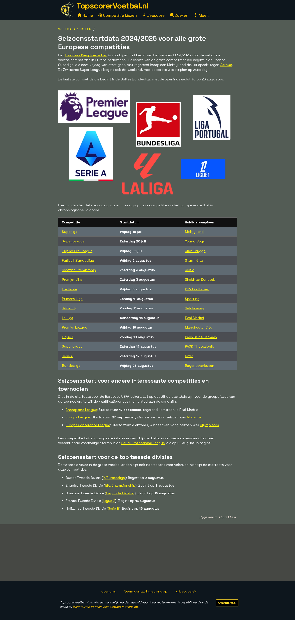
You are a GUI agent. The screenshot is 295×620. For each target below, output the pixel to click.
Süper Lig (69, 308)
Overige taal (227, 603)
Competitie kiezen (117, 15)
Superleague (72, 346)
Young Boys (195, 241)
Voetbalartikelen (74, 29)
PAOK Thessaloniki (199, 346)
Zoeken (179, 15)
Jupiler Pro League (77, 251)
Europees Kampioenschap (86, 55)
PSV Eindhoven (197, 289)
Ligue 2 (109, 500)
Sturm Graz (194, 260)
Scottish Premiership (79, 270)
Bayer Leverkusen (199, 365)
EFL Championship (120, 485)
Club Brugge (195, 251)
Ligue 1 (67, 337)
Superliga (69, 231)
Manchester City (198, 327)
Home (85, 15)
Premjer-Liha (72, 279)
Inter (189, 356)
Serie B (113, 508)
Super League (73, 241)
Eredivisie (69, 289)
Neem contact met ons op (145, 591)
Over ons (108, 591)
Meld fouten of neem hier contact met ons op (105, 607)
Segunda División (120, 493)
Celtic (189, 270)
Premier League (74, 327)
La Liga (67, 318)
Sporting (192, 299)
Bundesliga (71, 365)
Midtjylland (194, 231)
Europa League (78, 417)
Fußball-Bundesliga (78, 260)
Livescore (153, 15)
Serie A (67, 356)
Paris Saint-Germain (201, 337)
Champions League (81, 409)
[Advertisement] (147, 552)
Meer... (202, 15)
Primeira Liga (72, 299)
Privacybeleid (186, 591)
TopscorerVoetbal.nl (112, 6)
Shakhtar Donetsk (200, 279)
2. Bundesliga (114, 478)
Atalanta (194, 417)
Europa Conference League (88, 425)
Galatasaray (194, 308)
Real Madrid (194, 318)
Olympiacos (209, 425)
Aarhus (226, 65)
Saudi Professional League (143, 443)
